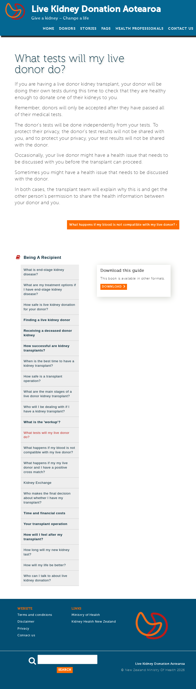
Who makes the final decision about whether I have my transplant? (47, 498)
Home (49, 28)
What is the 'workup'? (42, 422)
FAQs (106, 28)
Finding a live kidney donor (47, 320)
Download (112, 286)
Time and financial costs (44, 513)
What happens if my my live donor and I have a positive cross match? (46, 467)
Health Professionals (140, 28)
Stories (88, 28)
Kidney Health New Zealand (93, 621)
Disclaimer (25, 621)
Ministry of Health (85, 615)
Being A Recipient (42, 257)
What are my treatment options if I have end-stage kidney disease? (50, 289)
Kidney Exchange (38, 483)
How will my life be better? (45, 565)
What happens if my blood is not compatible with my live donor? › (123, 224)
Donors (67, 28)
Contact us (181, 28)
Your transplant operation (45, 524)
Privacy (23, 628)
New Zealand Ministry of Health (150, 670)
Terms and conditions (34, 615)
